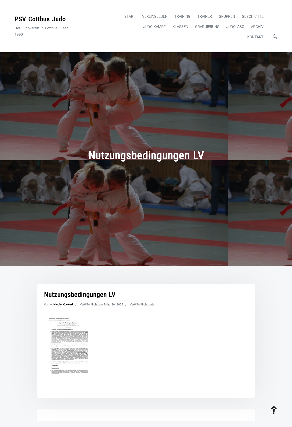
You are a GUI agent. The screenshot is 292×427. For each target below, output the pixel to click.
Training (182, 16)
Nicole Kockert (63, 304)
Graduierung (207, 27)
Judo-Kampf (154, 27)
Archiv (257, 27)
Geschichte (252, 16)
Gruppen (227, 16)
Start (129, 16)
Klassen (180, 27)
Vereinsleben (154, 16)
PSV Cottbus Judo (40, 19)
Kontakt (255, 37)
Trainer (204, 16)
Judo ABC (235, 27)
